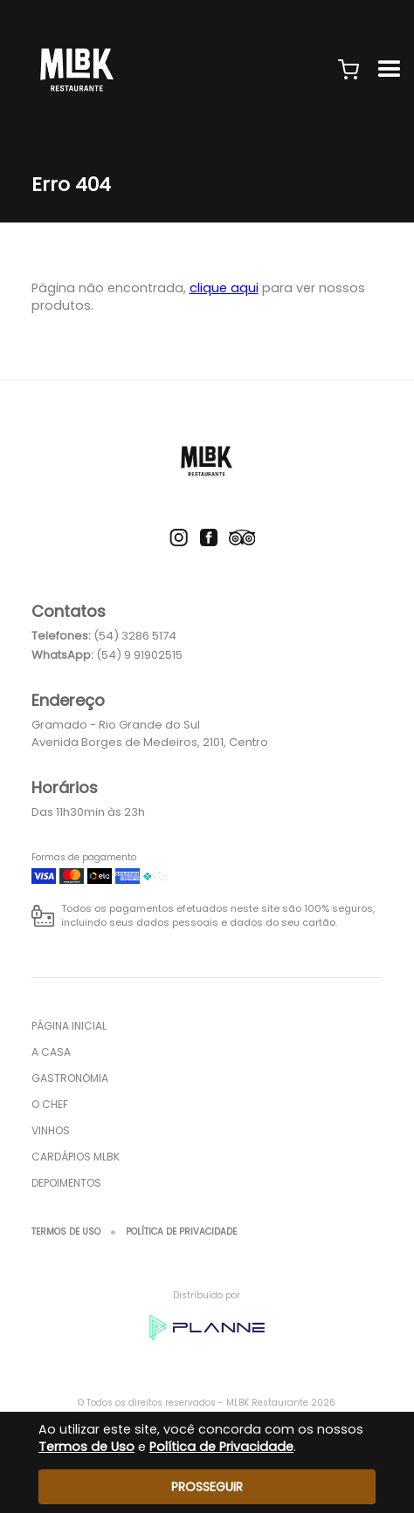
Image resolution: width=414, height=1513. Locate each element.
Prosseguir (207, 1487)
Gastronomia (69, 1078)
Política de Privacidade (181, 1231)
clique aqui (224, 288)
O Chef (49, 1104)
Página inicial (69, 1025)
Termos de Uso (65, 1231)
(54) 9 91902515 (139, 655)
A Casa (51, 1051)
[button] (348, 69)
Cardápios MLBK (75, 1156)
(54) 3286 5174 (134, 635)
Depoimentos (66, 1182)
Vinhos (50, 1130)
